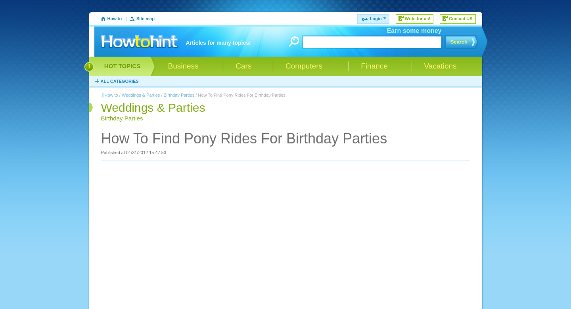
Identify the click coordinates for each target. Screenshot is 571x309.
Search (459, 42)
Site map (145, 18)
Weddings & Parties (141, 95)
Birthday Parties (179, 95)
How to (114, 18)
